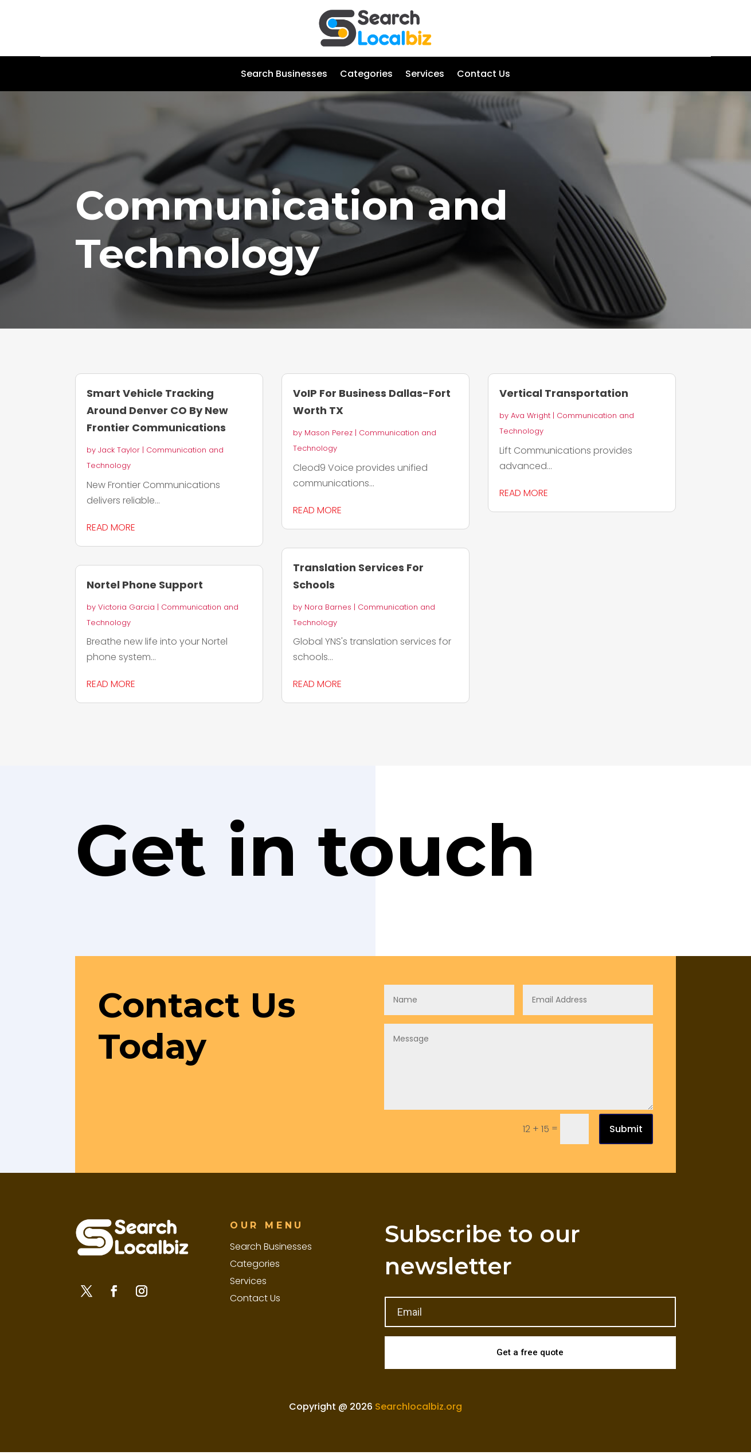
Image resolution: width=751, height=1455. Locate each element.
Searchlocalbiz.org (418, 1408)
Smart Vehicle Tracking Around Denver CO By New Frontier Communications (157, 410)
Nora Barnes (327, 607)
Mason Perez (328, 432)
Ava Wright (530, 415)
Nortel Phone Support (145, 585)
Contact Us (483, 75)
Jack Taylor (119, 449)
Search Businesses (284, 75)
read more (111, 527)
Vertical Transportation (563, 393)
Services (424, 75)
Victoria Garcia (126, 607)
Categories (366, 75)
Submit (626, 1129)
